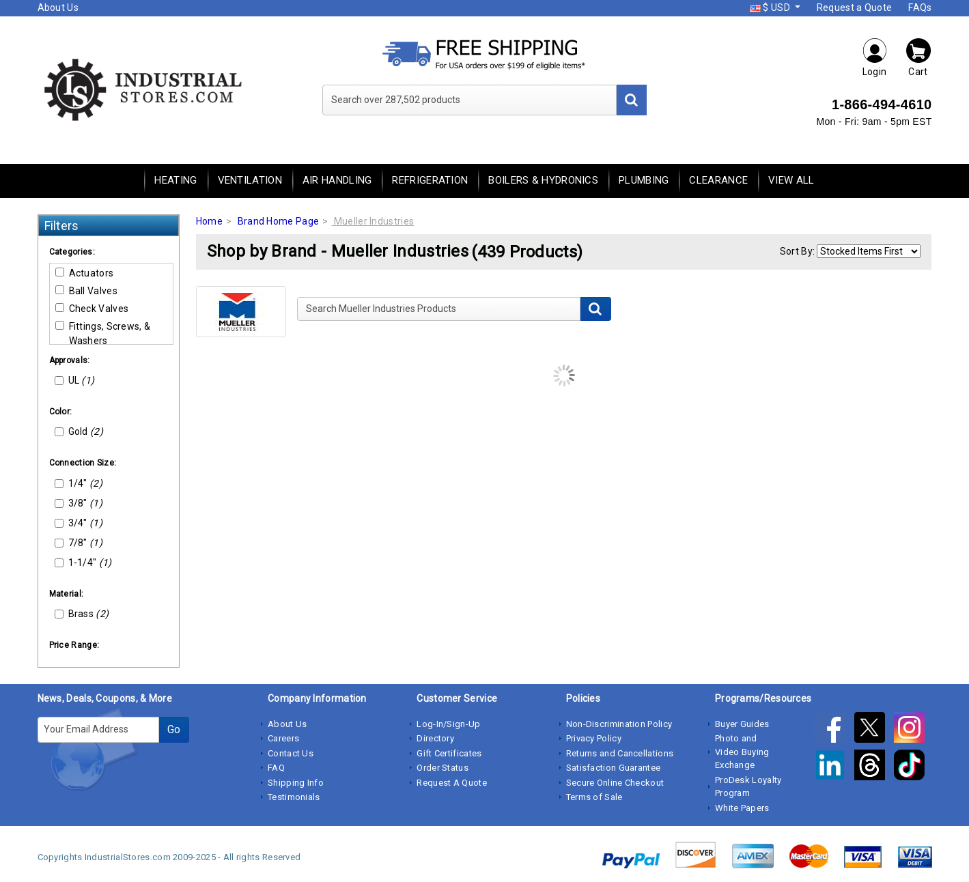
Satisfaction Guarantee (613, 768)
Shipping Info (296, 783)
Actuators (84, 273)
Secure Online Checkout (615, 783)
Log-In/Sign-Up (448, 724)
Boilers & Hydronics (543, 180)
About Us (58, 7)
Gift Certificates (449, 753)
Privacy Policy (593, 738)
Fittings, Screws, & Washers (103, 333)
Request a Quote (855, 7)
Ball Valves (86, 290)
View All (791, 180)
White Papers (742, 808)
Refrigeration (430, 180)
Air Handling (337, 180)
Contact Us (290, 753)
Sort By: (797, 251)
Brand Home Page (279, 221)
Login (874, 57)
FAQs (919, 7)
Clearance (718, 180)
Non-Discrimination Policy (619, 724)
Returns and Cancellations (620, 753)
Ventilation (250, 180)
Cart (918, 57)
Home (209, 221)
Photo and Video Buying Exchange (742, 751)
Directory (435, 738)
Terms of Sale (594, 797)
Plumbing (644, 180)
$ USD (771, 7)
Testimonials (294, 797)
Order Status (442, 768)
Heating (175, 180)
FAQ (276, 768)
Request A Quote (452, 783)
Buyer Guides (742, 724)
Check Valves (92, 308)
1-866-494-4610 (882, 104)
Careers (283, 738)
